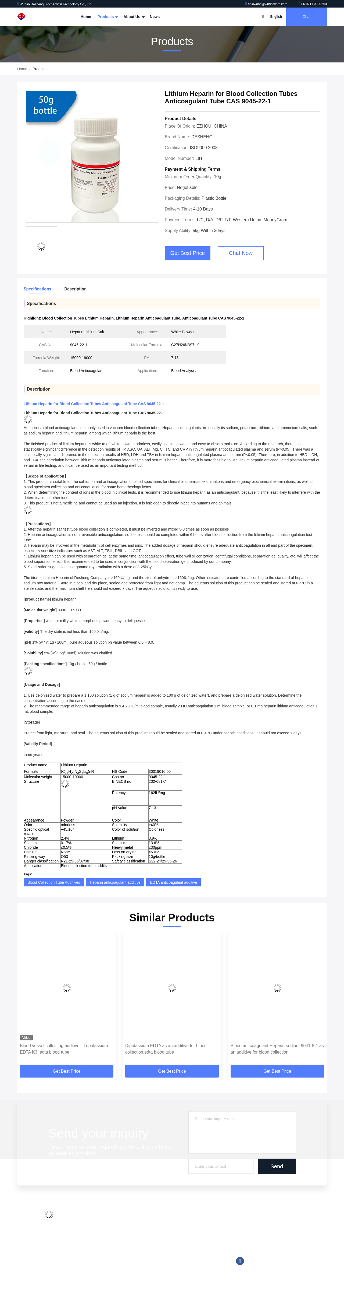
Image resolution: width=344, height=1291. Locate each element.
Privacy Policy (112, 1268)
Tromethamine (168, 1247)
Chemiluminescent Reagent (179, 1227)
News (155, 17)
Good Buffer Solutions (174, 1237)
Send (276, 1166)
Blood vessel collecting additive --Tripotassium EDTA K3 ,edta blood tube (64, 1048)
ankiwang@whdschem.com (266, 4)
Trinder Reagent (169, 1257)
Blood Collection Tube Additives (53, 882)
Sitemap (107, 1257)
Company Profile (114, 1217)
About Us (133, 17)
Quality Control (112, 1237)
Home (86, 17)
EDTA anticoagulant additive (173, 882)
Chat (307, 17)
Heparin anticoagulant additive (115, 882)
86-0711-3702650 (313, 4)
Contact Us (109, 1247)
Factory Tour (110, 1227)
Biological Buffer (169, 1268)
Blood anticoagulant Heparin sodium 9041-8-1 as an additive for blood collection (277, 1048)
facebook (240, 1261)
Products (107, 17)
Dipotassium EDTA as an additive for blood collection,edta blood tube (166, 1048)
